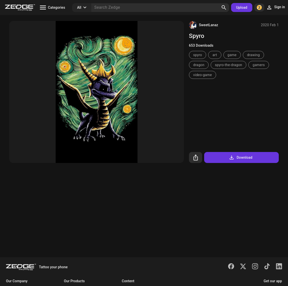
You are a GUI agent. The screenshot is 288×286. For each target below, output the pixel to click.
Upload (241, 7)
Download (240, 157)
